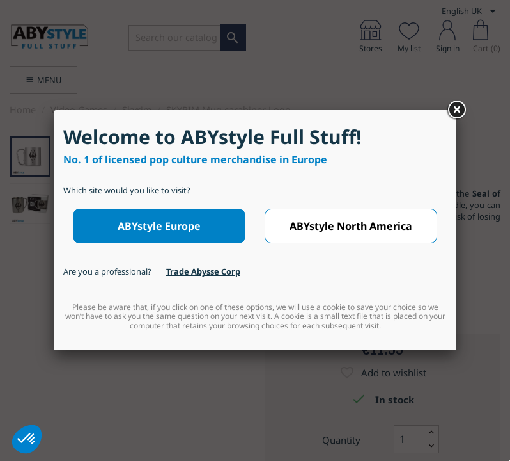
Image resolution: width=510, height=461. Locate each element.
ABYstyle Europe (159, 226)
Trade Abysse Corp (203, 271)
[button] (27, 439)
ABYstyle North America (351, 226)
